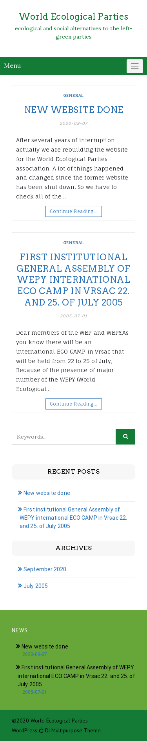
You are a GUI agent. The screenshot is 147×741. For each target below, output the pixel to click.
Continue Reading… (74, 211)
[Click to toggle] (135, 66)
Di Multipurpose (60, 730)
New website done (73, 110)
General (73, 95)
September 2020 (45, 569)
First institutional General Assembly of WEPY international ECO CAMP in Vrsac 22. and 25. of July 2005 (73, 279)
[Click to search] (125, 437)
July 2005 (36, 586)
